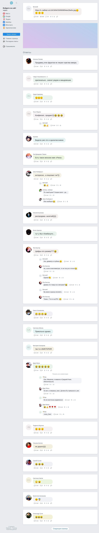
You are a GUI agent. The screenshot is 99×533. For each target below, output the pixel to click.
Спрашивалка (9, 46)
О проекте (11, 526)
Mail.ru (6, 13)
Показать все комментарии (60, 374)
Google (6, 16)
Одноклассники (9, 28)
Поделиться (57, 16)
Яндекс (7, 19)
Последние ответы (10, 41)
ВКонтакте (8, 25)
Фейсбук (7, 22)
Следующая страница (60, 528)
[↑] (51, 16)
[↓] (54, 16)
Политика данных (11, 529)
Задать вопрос (11, 34)
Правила (8, 528)
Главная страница (10, 38)
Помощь (14, 528)
